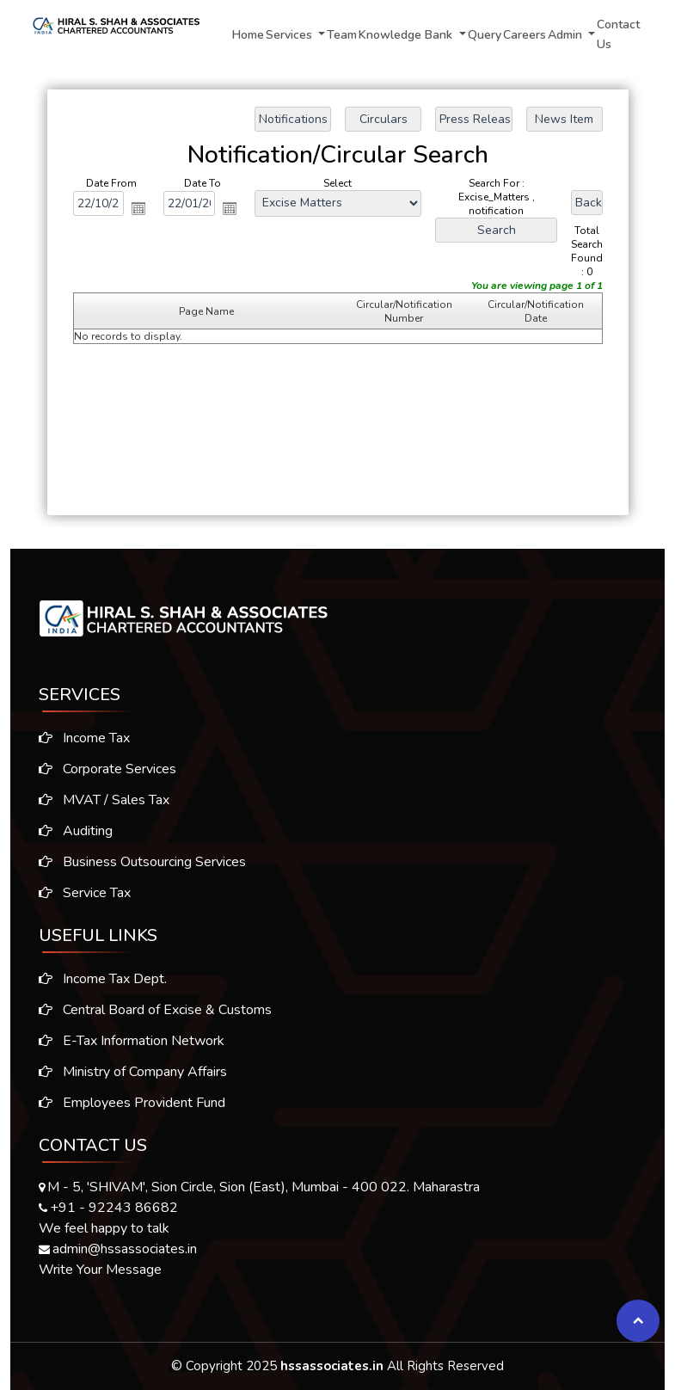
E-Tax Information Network (131, 1047)
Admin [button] (567, 35)
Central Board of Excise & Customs (155, 1016)
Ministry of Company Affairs (133, 1078)
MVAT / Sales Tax (97, 799)
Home (248, 35)
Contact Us (618, 34)
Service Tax (78, 892)
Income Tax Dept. (103, 985)
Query (484, 35)
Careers (524, 35)
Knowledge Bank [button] (407, 35)
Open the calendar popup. (138, 208)
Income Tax (77, 738)
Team (342, 35)
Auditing (69, 830)
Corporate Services (100, 769)
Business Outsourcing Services (135, 861)
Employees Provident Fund (132, 1109)
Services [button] (291, 35)
